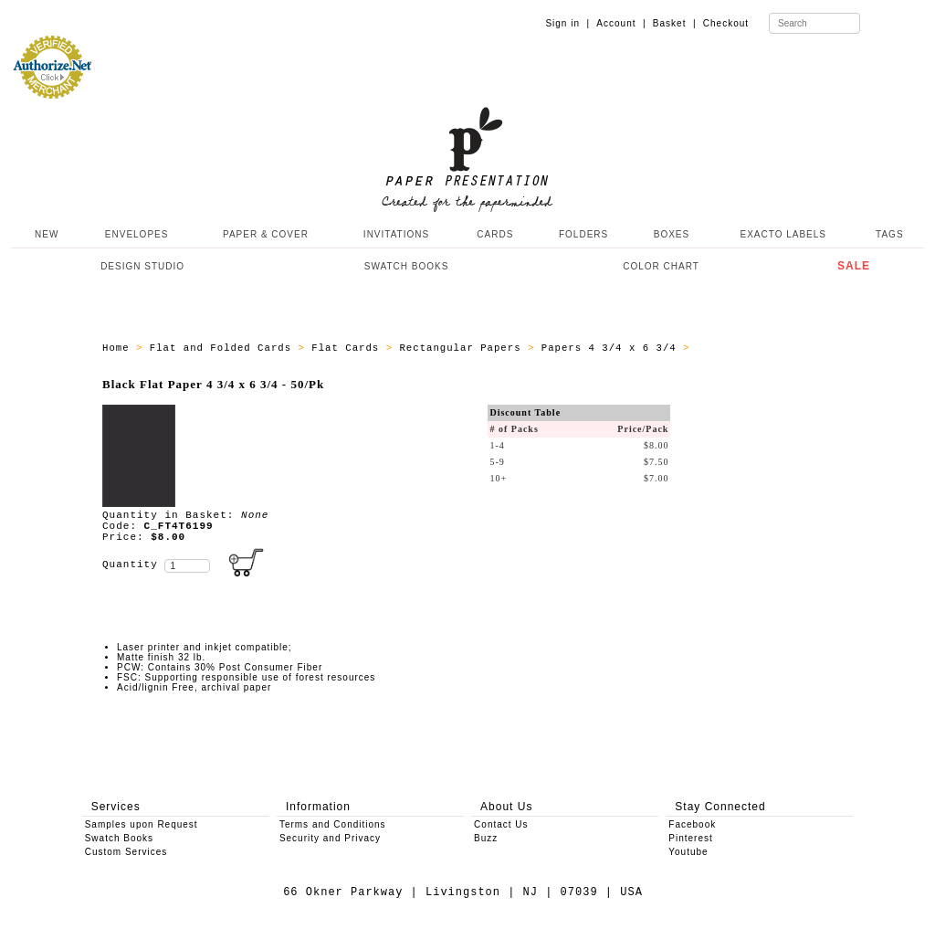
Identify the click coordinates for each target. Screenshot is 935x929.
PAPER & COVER (266, 234)
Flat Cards (348, 348)
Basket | (675, 23)
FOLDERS (583, 234)
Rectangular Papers (463, 348)
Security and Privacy (330, 838)
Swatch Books (119, 838)
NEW (44, 234)
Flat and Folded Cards (224, 348)
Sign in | (567, 23)
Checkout (726, 23)
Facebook (692, 824)
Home (119, 348)
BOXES (671, 234)
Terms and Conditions (332, 824)
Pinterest (690, 838)
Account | (621, 23)
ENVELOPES (137, 234)
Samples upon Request (141, 824)
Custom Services (126, 852)
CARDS (495, 234)
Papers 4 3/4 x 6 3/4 (612, 348)
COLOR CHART (661, 266)
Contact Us (501, 824)
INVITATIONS (396, 234)
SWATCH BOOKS (406, 266)
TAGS (889, 234)
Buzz (486, 838)
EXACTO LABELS (784, 234)
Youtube (688, 852)
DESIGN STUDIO (142, 266)
